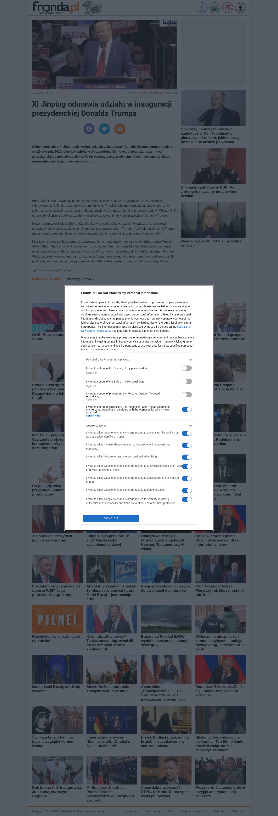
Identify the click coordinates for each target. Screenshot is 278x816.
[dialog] (139, 408)
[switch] (187, 368)
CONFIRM (111, 518)
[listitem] (139, 360)
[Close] (205, 293)
